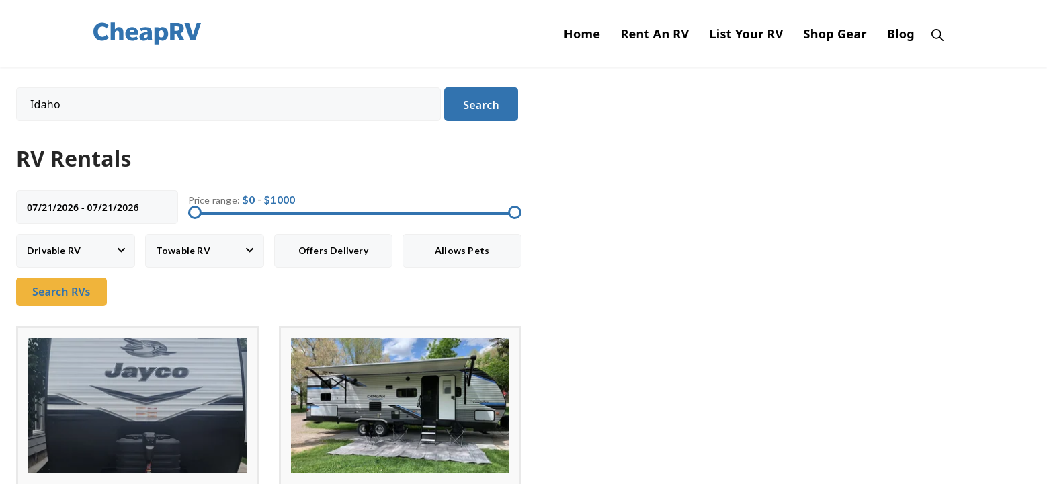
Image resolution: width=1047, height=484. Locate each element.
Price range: (214, 200)
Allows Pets (462, 250)
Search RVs (61, 291)
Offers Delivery (333, 250)
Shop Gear (835, 34)
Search (481, 104)
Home (582, 34)
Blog (901, 34)
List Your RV (746, 34)
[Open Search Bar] (934, 33)
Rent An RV (654, 34)
